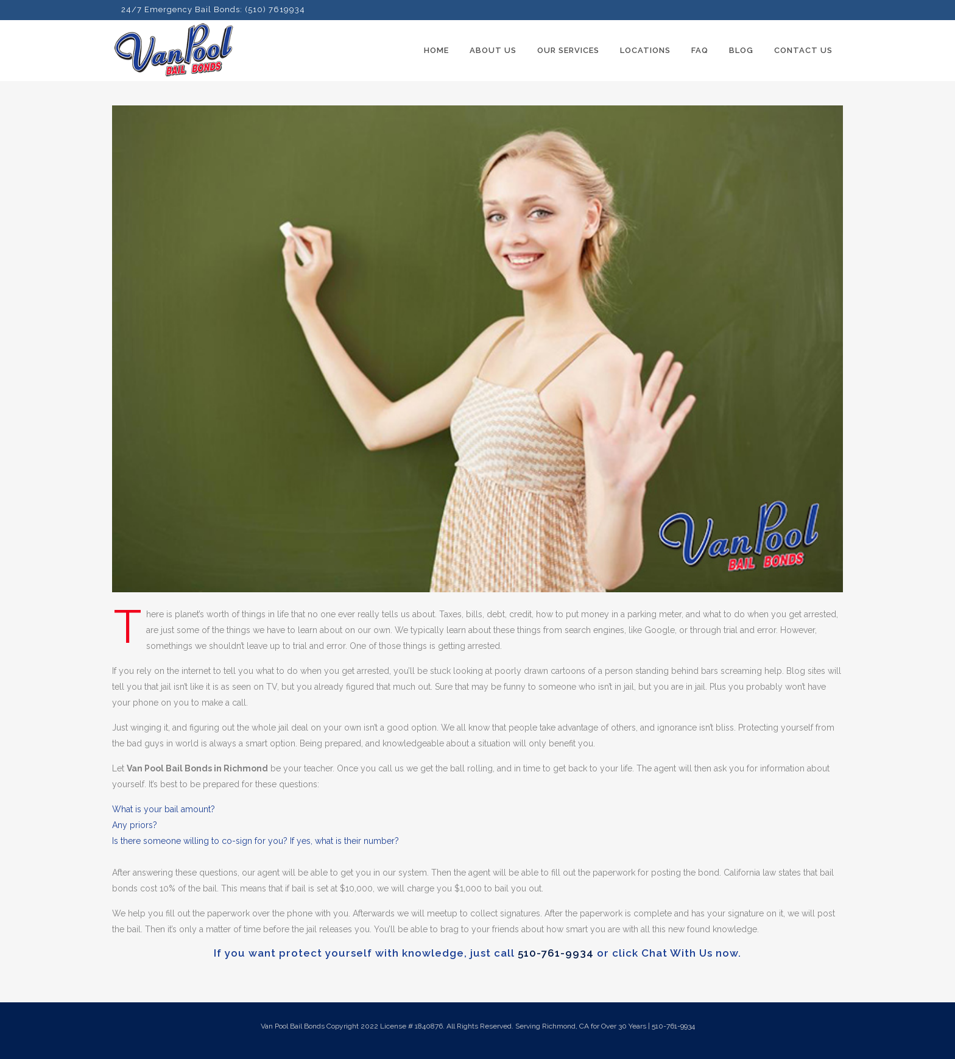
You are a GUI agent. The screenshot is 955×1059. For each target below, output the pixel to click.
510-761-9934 (556, 953)
